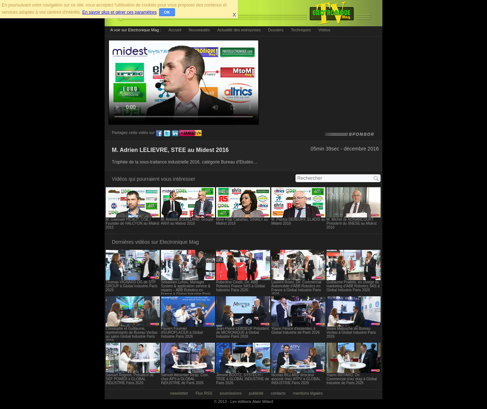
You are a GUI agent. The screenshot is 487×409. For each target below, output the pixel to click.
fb (159, 133)
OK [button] (167, 12)
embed (190, 133)
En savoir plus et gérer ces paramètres (119, 12)
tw (167, 133)
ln (175, 133)
